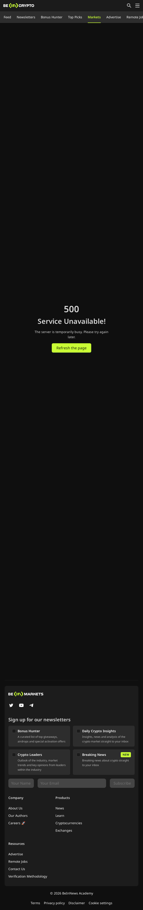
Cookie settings (100, 903)
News (59, 808)
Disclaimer (76, 903)
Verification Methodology (27, 876)
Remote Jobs (18, 861)
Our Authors (18, 815)
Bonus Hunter (51, 17)
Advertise (113, 17)
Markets (94, 17)
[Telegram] (31, 706)
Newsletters (26, 17)
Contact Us (16, 869)
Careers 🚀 (16, 823)
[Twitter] (11, 706)
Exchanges (63, 830)
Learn (59, 815)
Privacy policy (54, 903)
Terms (35, 903)
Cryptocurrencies (68, 823)
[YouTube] (21, 706)
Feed (7, 17)
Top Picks (75, 17)
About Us (15, 808)
